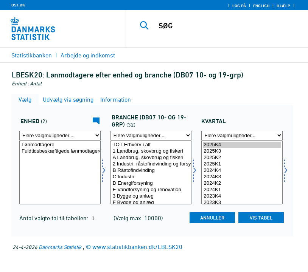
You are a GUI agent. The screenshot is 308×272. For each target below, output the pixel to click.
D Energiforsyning (151, 183)
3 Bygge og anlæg (151, 196)
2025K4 (242, 145)
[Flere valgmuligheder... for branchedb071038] (151, 135)
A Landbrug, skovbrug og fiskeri (151, 158)
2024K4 (242, 170)
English (261, 5)
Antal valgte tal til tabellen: (54, 218)
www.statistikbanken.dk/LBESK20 (137, 246)
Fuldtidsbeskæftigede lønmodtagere (60, 151)
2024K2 (242, 183)
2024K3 (242, 177)
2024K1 (242, 190)
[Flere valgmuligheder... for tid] (242, 135)
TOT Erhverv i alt (151, 145)
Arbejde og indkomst (88, 55)
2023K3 (242, 202)
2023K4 (242, 196)
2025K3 (242, 151)
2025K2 (242, 158)
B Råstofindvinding (151, 170)
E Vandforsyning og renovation (151, 190)
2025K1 (242, 164)
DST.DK (18, 5)
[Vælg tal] (60, 172)
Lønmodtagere (60, 145)
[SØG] (227, 25)
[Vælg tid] (242, 172)
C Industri (151, 177)
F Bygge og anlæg (151, 202)
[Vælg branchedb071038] (151, 172)
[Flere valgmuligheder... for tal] (60, 135)
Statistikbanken (31, 55)
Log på (239, 5)
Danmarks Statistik (60, 247)
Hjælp (283, 5)
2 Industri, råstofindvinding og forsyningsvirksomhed (151, 164)
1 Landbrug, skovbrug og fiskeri (151, 151)
